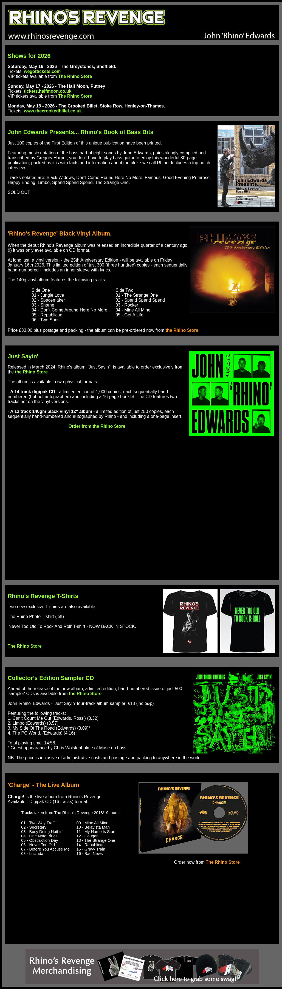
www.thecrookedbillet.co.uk (53, 111)
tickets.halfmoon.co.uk (47, 91)
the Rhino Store (181, 330)
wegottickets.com (42, 71)
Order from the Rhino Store (96, 426)
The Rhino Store (75, 76)
